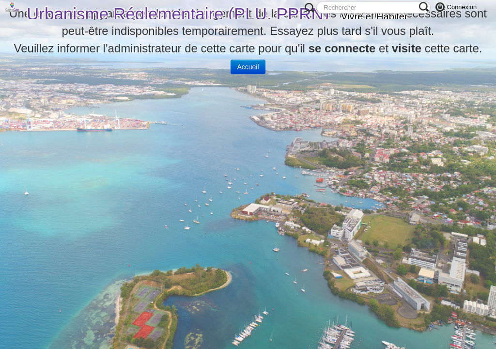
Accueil (248, 67)
